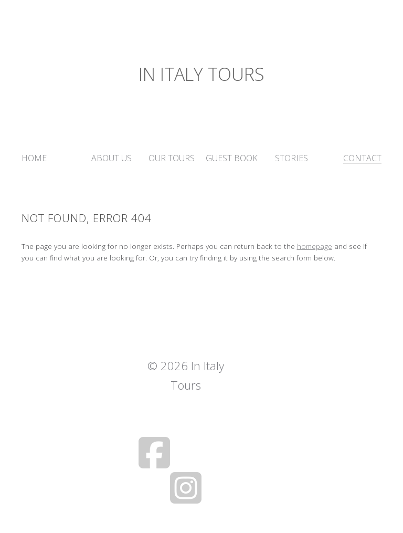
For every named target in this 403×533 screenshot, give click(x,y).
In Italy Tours (201, 74)
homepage (314, 246)
